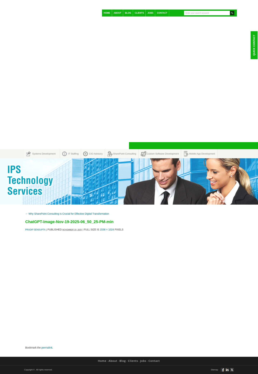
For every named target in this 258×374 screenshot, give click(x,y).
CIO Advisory (96, 153)
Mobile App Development (202, 153)
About (117, 13)
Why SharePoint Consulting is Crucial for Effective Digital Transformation (67, 213)
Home (107, 13)
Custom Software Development (163, 153)
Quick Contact (253, 45)
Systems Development (44, 153)
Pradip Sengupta (35, 229)
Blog (128, 13)
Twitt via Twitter (232, 371)
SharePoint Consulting (124, 153)
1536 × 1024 (107, 229)
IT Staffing (73, 153)
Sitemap (214, 370)
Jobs (150, 13)
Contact (162, 13)
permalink (46, 347)
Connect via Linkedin (227, 371)
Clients (139, 13)
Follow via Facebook (222, 371)
